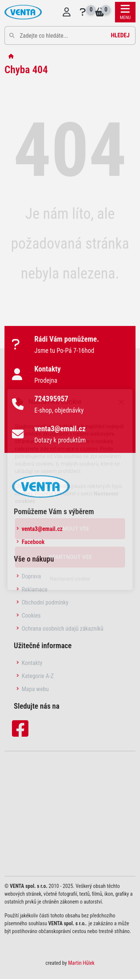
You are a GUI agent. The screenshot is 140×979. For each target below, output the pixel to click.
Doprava (31, 576)
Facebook (33, 542)
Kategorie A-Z (38, 676)
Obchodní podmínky (45, 602)
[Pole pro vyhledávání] (70, 35)
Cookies (31, 615)
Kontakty (32, 662)
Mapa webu (35, 689)
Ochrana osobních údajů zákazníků (62, 628)
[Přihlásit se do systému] (66, 12)
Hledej (120, 35)
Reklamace (34, 589)
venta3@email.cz (42, 528)
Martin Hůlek (81, 963)
